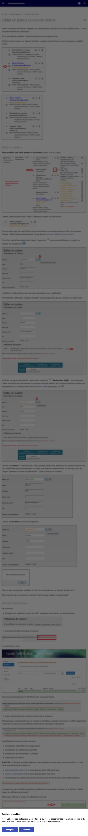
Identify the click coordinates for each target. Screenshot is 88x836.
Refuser (26, 829)
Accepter (10, 829)
